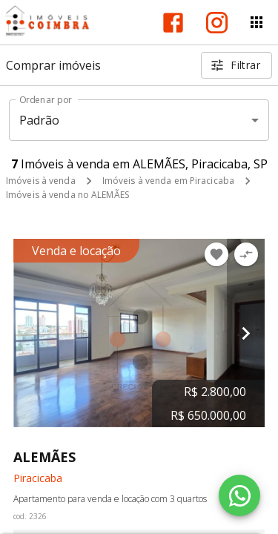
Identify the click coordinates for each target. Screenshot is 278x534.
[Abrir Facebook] (173, 23)
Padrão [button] (39, 120)
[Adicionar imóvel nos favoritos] (216, 254)
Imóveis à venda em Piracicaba (168, 180)
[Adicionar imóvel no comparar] (246, 254)
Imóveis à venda (41, 180)
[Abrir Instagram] (217, 23)
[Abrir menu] (256, 22)
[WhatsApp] (239, 495)
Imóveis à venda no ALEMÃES (67, 194)
